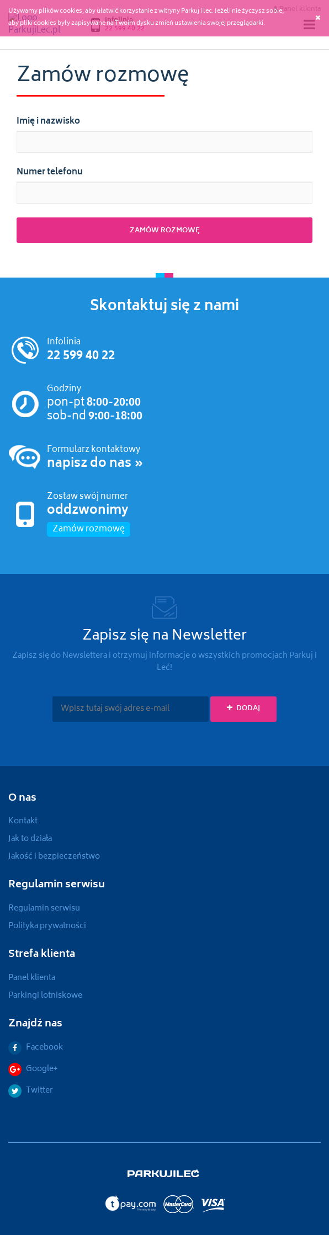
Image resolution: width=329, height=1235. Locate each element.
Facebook (35, 1048)
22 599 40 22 (81, 356)
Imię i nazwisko (48, 122)
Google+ (33, 1069)
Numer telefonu (50, 173)
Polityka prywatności (47, 926)
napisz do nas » (95, 464)
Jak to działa (30, 839)
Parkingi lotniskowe (45, 996)
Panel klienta (31, 978)
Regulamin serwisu (44, 908)
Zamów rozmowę (88, 529)
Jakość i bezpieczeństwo (54, 857)
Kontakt (23, 821)
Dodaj (243, 709)
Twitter (30, 1091)
